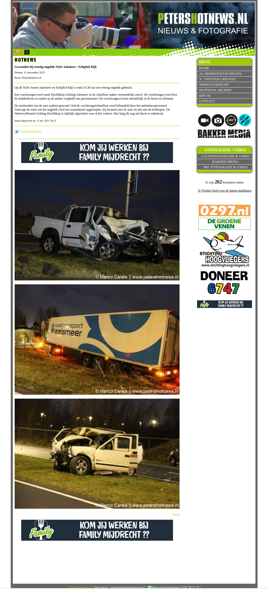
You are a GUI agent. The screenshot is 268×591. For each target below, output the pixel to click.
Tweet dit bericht (30, 131)
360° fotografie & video (225, 167)
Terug (176, 514)
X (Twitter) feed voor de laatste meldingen (224, 190)
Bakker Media (225, 162)
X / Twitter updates (217, 79)
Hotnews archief (215, 90)
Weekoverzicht (214, 84)
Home (204, 68)
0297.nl (205, 95)
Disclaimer (101, 587)
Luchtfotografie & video (225, 156)
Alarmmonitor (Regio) (220, 73)
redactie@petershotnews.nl (128, 587)
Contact (207, 101)
